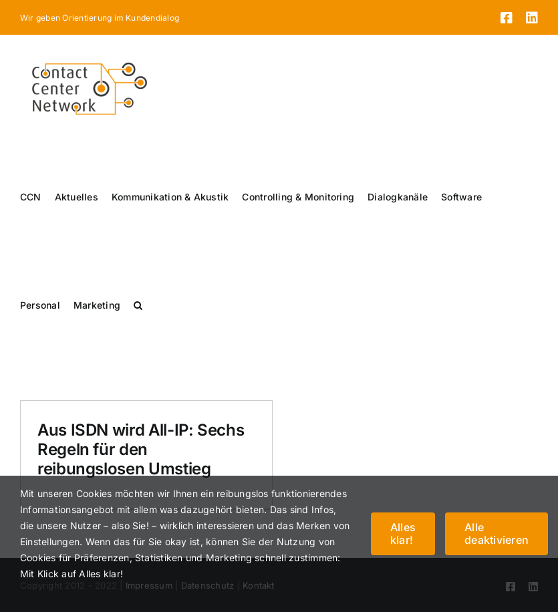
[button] (138, 305)
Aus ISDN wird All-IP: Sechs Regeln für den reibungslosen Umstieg (140, 449)
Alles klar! (403, 533)
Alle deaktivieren (496, 533)
